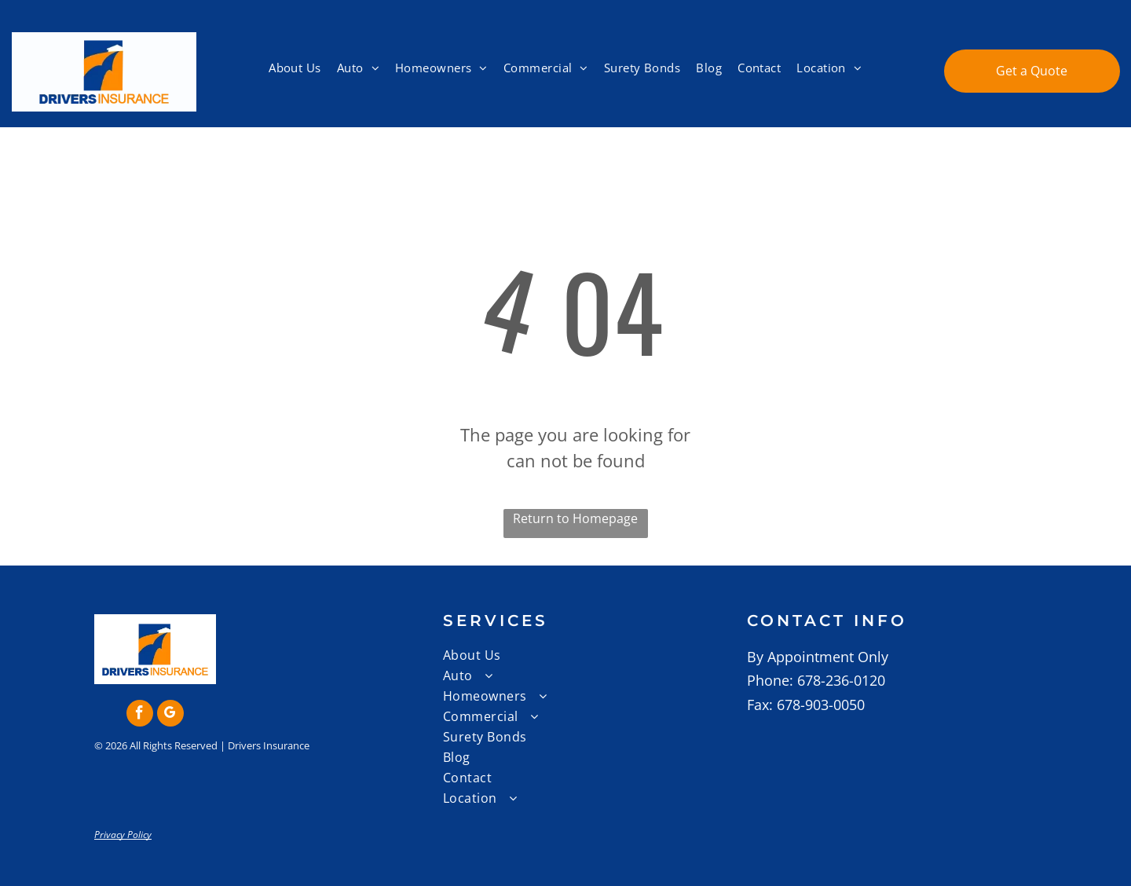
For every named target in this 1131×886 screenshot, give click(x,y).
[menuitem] (295, 68)
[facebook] (139, 715)
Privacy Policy (123, 834)
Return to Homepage (575, 518)
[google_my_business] (170, 715)
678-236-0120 (841, 680)
